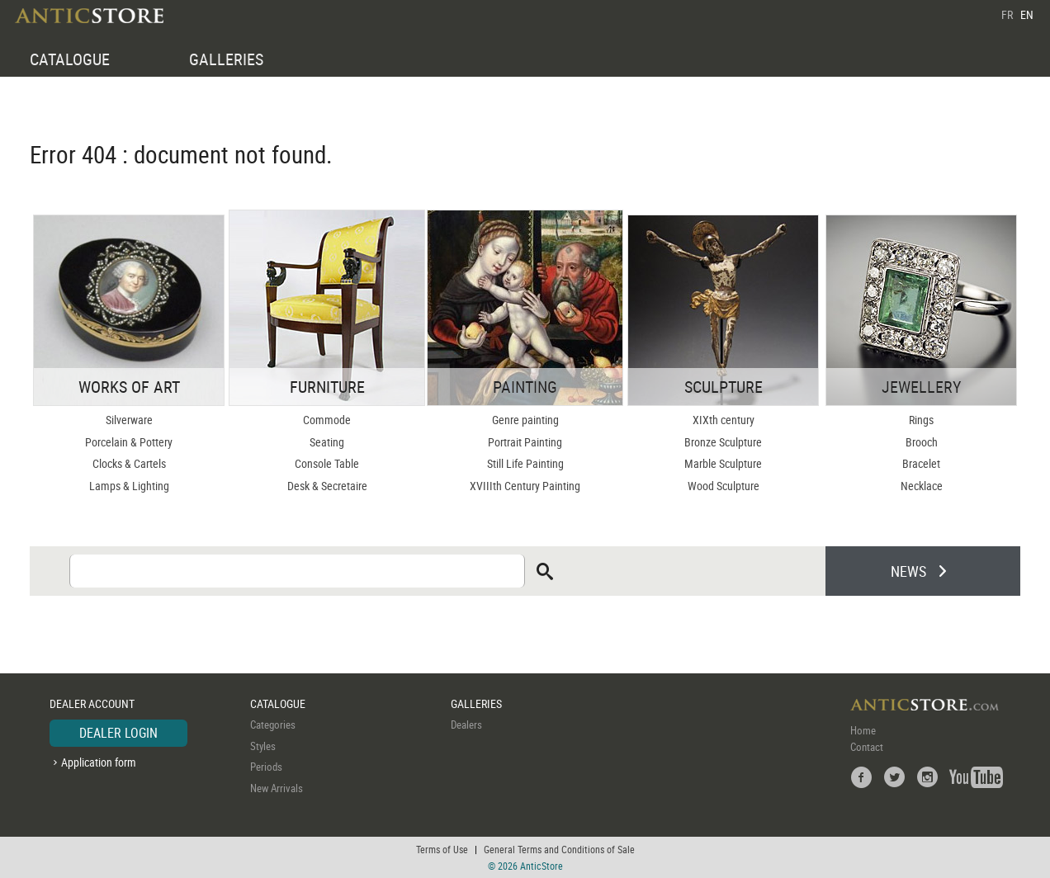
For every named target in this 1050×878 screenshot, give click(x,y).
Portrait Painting (525, 442)
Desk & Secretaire (327, 485)
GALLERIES (226, 59)
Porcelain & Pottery (129, 442)
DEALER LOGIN (118, 733)
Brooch (922, 442)
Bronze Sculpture (723, 442)
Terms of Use (442, 849)
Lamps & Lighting (129, 485)
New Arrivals (276, 788)
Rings (921, 419)
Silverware (129, 419)
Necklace (922, 485)
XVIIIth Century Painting (525, 485)
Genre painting (525, 419)
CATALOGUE (70, 59)
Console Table (327, 463)
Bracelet (921, 463)
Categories (273, 724)
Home (863, 730)
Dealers (466, 724)
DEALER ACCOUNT (92, 703)
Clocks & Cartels (129, 463)
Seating (327, 442)
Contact (866, 746)
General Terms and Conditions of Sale (559, 849)
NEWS (908, 571)
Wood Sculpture (723, 485)
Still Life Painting (525, 463)
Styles (263, 746)
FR (1007, 14)
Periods (266, 766)
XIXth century (723, 419)
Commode (327, 419)
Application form (98, 762)
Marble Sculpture (723, 463)
